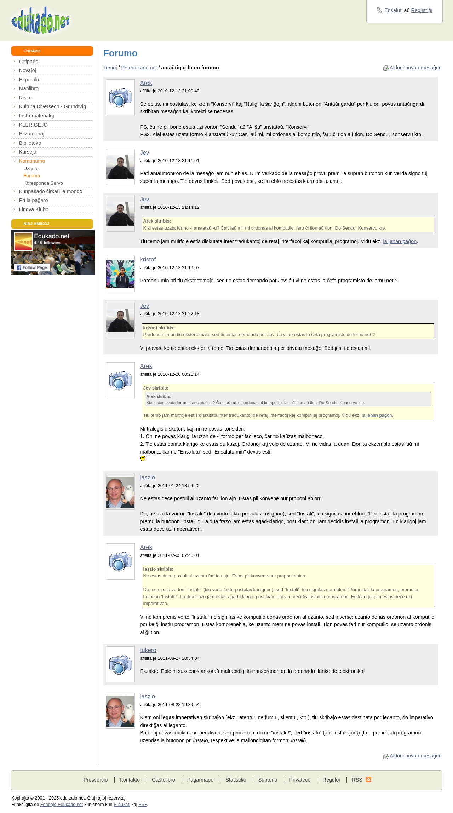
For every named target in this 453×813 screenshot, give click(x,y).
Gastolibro (163, 780)
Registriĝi (421, 10)
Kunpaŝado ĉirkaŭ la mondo (50, 191)
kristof (148, 259)
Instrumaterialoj (36, 116)
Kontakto (130, 780)
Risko (25, 97)
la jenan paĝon (400, 241)
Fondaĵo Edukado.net (61, 804)
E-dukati (122, 804)
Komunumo (32, 161)
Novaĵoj (27, 70)
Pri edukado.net (139, 67)
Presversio (96, 780)
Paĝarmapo (200, 780)
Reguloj (331, 780)
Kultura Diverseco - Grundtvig (52, 106)
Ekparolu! (30, 79)
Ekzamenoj (31, 134)
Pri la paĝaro (33, 200)
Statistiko (235, 780)
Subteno (267, 780)
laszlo (147, 477)
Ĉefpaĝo (29, 61)
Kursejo (27, 152)
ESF (142, 804)
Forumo (32, 175)
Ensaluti (393, 10)
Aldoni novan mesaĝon (416, 67)
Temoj (110, 67)
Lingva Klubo (33, 209)
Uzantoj (32, 168)
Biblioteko (30, 143)
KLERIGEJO (33, 125)
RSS (357, 780)
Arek (146, 83)
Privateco (299, 780)
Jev (144, 152)
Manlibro (29, 88)
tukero (148, 650)
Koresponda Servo (43, 183)
